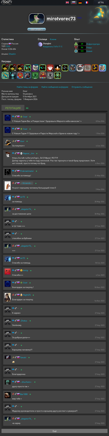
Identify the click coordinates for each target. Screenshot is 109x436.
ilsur (22, 141)
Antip (25, 270)
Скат (25, 116)
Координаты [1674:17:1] (52, 46)
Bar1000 (24, 394)
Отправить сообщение (82, 86)
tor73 (22, 197)
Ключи (53, 39)
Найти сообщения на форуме (54, 86)
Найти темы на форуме (27, 86)
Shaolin (12, 53)
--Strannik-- (26, 183)
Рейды (89, 47)
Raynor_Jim (28, 153)
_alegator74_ (26, 209)
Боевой (89, 51)
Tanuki (23, 357)
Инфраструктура (93, 44)
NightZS (27, 295)
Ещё (55, 431)
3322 (8, 46)
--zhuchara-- (26, 382)
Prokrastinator (27, 171)
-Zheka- (24, 320)
